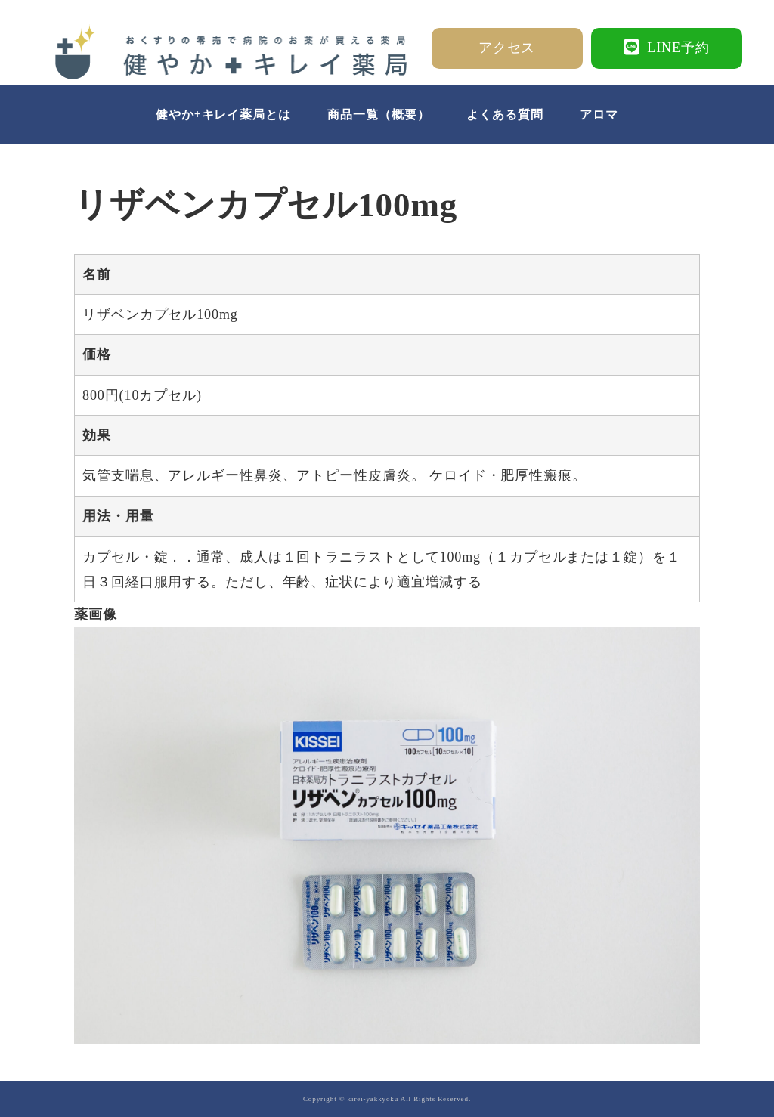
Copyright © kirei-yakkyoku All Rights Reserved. (387, 1099)
